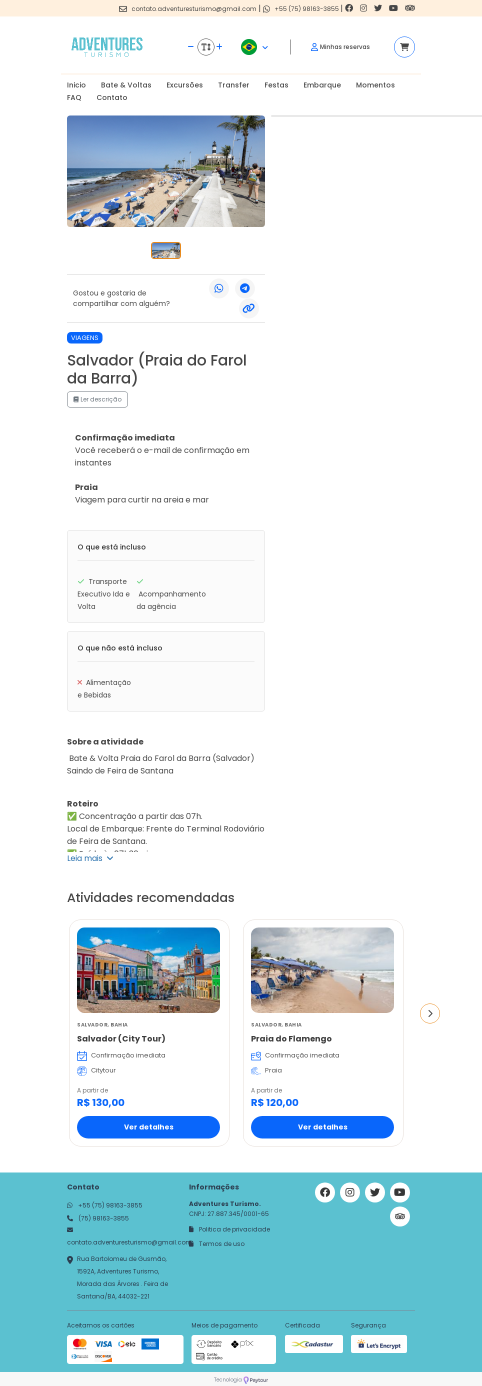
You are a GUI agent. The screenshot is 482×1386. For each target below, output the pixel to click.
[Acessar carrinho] (404, 47)
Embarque (322, 85)
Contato (112, 97)
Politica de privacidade (229, 1229)
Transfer (234, 85)
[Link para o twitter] (379, 8)
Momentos (375, 85)
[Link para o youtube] (394, 8)
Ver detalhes (149, 1127)
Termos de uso (216, 1244)
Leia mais (90, 858)
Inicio (76, 85)
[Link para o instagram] (364, 8)
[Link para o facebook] (350, 8)
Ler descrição (98, 399)
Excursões (184, 85)
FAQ (74, 97)
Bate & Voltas (126, 85)
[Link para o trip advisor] (410, 8)
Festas (276, 85)
